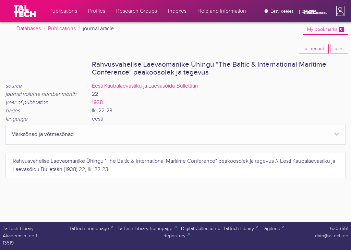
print (339, 49)
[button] (339, 11)
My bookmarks (325, 29)
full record (313, 49)
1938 (97, 102)
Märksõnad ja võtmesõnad (42, 134)
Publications (62, 28)
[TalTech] (25, 11)
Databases (28, 28)
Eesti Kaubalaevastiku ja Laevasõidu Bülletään (145, 86)
